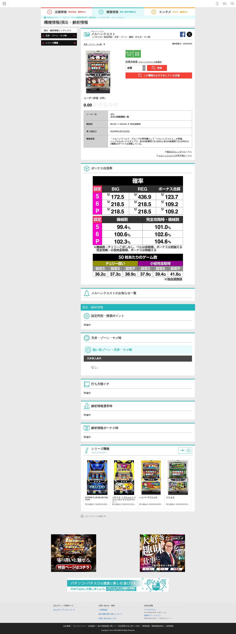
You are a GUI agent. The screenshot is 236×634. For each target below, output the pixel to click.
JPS (112, 114)
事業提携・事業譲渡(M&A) (153, 626)
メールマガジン (150, 610)
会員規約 (91, 626)
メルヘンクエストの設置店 (150, 62)
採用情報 (169, 626)
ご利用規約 (103, 610)
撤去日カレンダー (175, 152)
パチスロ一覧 (104, 17)
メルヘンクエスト (118, 17)
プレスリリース (79, 626)
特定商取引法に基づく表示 (129, 626)
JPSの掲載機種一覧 (119, 116)
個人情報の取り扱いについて (110, 614)
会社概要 (66, 626)
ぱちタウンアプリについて (64, 610)
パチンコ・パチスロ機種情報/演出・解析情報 (79, 17)
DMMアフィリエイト (152, 615)
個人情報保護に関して (107, 626)
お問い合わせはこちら (108, 618)
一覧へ (182, 450)
